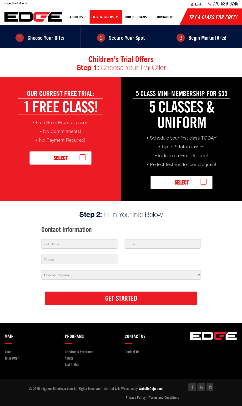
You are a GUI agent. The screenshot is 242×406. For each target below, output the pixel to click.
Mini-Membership (105, 17)
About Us (78, 19)
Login (196, 4)
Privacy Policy (136, 397)
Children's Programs (79, 351)
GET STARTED (121, 298)
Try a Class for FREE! (213, 17)
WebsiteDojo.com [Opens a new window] (151, 388)
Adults (69, 358)
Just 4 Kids (72, 364)
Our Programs (137, 19)
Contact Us (165, 17)
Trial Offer (12, 358)
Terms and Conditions (164, 397)
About (8, 351)
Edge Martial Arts (15, 3)
